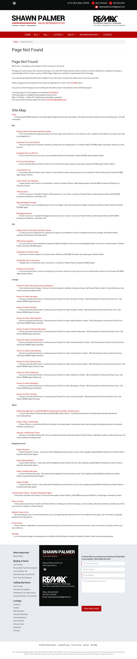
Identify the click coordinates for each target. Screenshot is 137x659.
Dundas (16, 608)
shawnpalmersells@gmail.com (109, 7)
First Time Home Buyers (22, 578)
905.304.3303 (117, 3)
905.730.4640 (99, 3)
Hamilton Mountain (20, 614)
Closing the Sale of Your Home (25, 596)
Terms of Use (76, 645)
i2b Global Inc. (54, 93)
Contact (107, 34)
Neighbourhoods (90, 35)
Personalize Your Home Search (25, 568)
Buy (37, 35)
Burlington (17, 627)
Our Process (18, 565)
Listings (59, 35)
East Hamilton (18, 621)
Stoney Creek (18, 624)
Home (28, 34)
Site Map (74, 83)
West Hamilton (19, 611)
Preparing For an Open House (24, 593)
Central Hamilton (19, 618)
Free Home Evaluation (21, 589)
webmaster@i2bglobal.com (56, 100)
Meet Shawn (18, 556)
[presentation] (100, 599)
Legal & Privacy (64, 645)
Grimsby (16, 631)
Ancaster (16, 604)
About (72, 35)
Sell (47, 35)
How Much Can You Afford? (24, 574)
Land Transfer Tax (20, 571)
